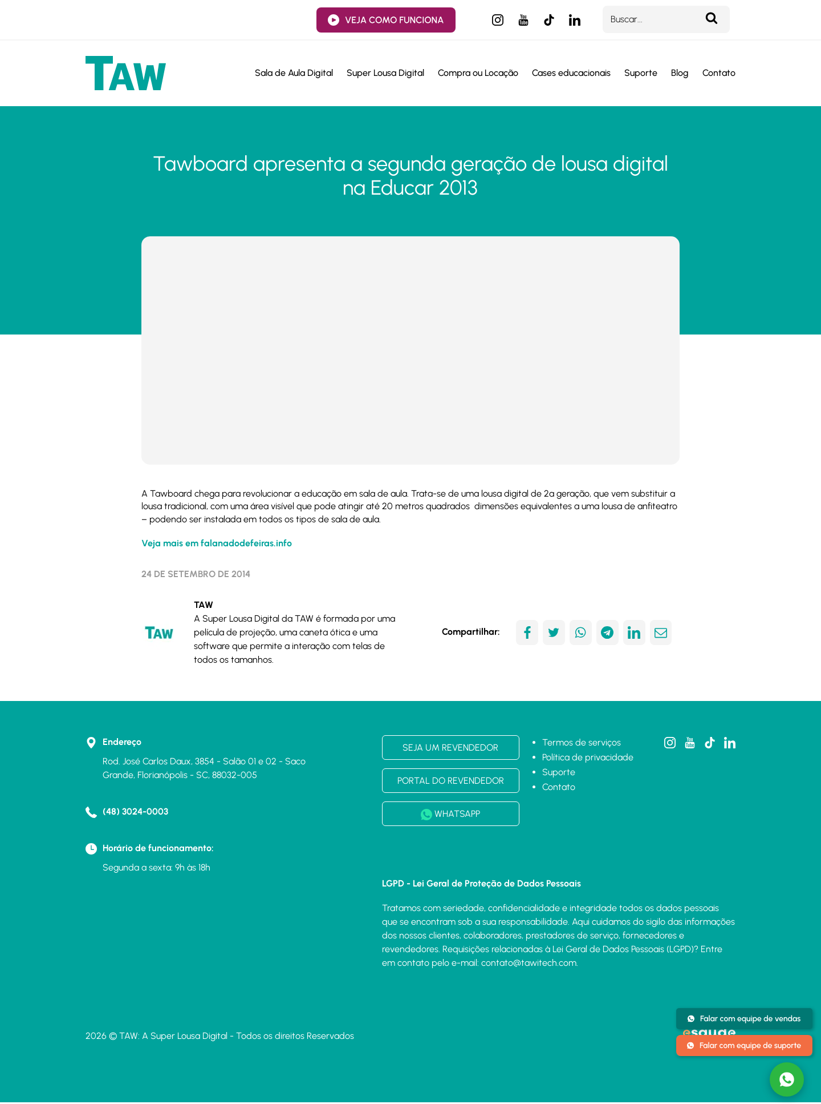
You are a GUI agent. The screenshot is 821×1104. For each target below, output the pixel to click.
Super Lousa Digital (385, 73)
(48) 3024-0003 (135, 812)
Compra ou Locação (478, 73)
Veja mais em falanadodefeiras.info (216, 544)
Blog (680, 73)
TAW (203, 606)
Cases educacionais (571, 73)
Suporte (640, 73)
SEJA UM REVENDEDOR (450, 748)
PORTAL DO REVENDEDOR (450, 781)
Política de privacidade (587, 758)
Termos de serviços (581, 743)
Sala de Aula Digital (294, 73)
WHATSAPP (450, 815)
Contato (718, 73)
